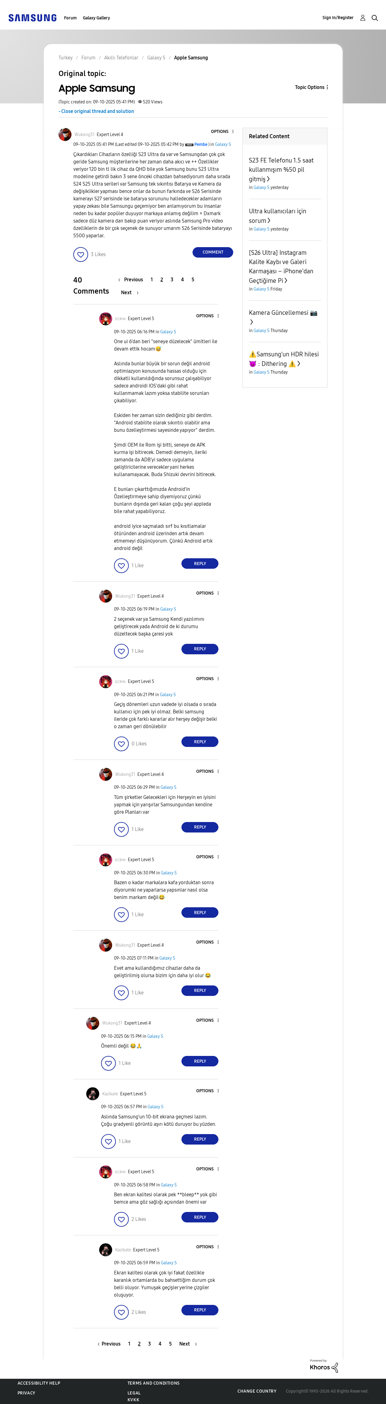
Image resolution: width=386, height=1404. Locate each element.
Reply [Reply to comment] (200, 563)
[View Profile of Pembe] (200, 144)
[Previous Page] (132, 279)
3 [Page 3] (172, 280)
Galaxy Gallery (96, 18)
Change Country (257, 1391)
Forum (70, 18)
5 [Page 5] (193, 280)
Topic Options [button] (309, 87)
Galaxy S (223, 144)
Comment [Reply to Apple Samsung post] (213, 252)
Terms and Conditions (154, 1383)
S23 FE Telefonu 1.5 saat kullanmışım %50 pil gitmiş (281, 170)
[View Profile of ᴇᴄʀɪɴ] (120, 318)
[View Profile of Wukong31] (85, 134)
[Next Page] (130, 292)
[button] (223, 132)
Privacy (26, 1393)
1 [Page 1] (152, 280)
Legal (134, 1393)
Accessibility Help (39, 1383)
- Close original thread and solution (96, 111)
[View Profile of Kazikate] (110, 1094)
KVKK (133, 1399)
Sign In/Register (338, 17)
